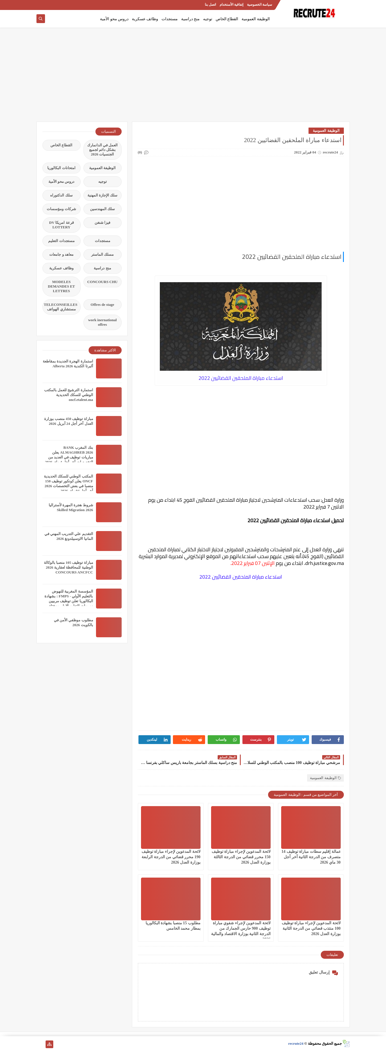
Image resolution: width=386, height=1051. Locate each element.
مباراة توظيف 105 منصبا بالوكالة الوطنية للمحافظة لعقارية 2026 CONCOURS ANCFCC (68, 567)
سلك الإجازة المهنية (102, 195)
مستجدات (170, 19)
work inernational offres (102, 322)
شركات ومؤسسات (61, 209)
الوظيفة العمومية (256, 19)
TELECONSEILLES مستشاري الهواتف (60, 306)
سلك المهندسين (102, 209)
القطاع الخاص (227, 19)
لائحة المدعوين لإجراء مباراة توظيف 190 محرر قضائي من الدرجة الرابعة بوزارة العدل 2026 (171, 856)
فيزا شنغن (102, 222)
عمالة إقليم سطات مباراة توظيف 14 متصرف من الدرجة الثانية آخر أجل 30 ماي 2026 (311, 856)
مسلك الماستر (102, 254)
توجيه (207, 19)
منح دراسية (190, 19)
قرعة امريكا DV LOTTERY (61, 224)
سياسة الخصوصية (259, 5)
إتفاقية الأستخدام (231, 5)
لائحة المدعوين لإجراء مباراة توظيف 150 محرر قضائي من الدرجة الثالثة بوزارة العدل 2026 (241, 856)
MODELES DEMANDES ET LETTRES (61, 286)
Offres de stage (102, 304)
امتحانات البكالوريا (61, 168)
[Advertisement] (193, 77)
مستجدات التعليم (61, 241)
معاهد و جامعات (61, 254)
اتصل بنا (210, 5)
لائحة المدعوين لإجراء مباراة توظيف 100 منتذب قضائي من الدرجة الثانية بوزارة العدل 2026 (311, 928)
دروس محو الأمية (114, 19)
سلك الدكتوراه (61, 195)
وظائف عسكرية (145, 19)
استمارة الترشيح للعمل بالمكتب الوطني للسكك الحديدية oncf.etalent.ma (68, 395)
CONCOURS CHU (102, 282)
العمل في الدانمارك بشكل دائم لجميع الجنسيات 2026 (102, 149)
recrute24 (295, 1043)
